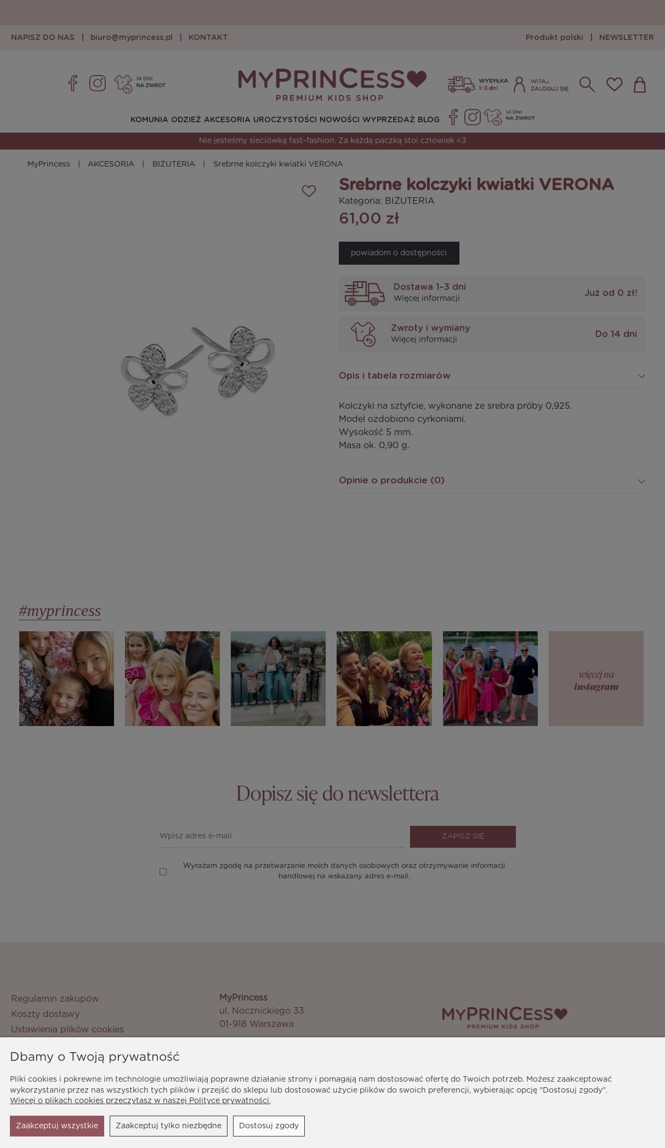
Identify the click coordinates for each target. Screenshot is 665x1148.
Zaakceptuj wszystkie (258, 1126)
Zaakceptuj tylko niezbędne (69, 1126)
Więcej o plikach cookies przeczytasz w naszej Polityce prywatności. (140, 1101)
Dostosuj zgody (169, 1126)
